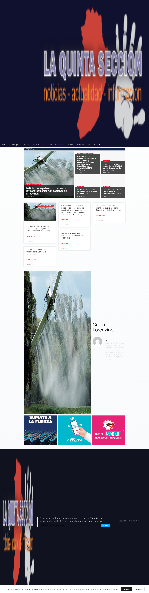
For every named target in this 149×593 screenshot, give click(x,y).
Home (4, 144)
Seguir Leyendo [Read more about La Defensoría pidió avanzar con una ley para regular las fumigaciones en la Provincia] (31, 236)
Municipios (15, 144)
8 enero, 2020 (30, 196)
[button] (26, 430)
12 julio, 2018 (106, 172)
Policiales (80, 144)
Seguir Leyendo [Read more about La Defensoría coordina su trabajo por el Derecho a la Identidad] (31, 259)
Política (27, 144)
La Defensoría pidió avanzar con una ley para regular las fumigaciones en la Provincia (46, 190)
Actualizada (94, 144)
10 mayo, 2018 (81, 196)
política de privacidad (111, 589)
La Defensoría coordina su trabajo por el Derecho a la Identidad (87, 192)
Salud (70, 144)
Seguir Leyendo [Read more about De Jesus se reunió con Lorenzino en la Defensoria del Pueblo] (65, 243)
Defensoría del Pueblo (34, 184)
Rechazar (139, 589)
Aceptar (126, 589)
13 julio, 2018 (80, 172)
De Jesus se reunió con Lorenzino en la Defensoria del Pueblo (112, 192)
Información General (55, 144)
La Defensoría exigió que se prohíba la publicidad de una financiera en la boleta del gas (112, 167)
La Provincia (38, 144)
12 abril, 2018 (106, 196)
